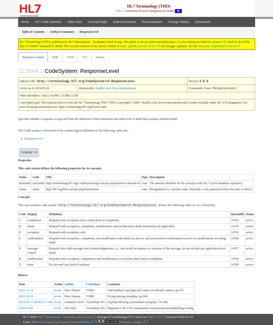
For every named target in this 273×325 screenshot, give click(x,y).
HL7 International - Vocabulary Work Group (65, 316)
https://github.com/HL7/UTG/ (138, 46)
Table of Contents (42, 321)
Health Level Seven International (116, 88)
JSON (71, 57)
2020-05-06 (26, 308)
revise (57, 290)
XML (55, 57)
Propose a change (132, 321)
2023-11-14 (26, 290)
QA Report (61, 321)
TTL (86, 57)
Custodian (93, 284)
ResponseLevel (33, 138)
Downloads (202, 22)
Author (69, 284)
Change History (178, 22)
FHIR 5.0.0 (154, 316)
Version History (81, 321)
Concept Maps (97, 22)
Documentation (152, 22)
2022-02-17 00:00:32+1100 (35, 302)
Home (25, 22)
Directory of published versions (217, 46)
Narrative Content (33, 57)
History (102, 57)
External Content (124, 22)
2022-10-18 (26, 296)
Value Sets (74, 22)
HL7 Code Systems (48, 22)
